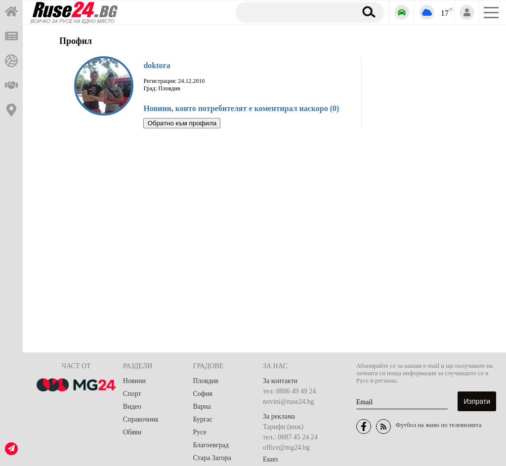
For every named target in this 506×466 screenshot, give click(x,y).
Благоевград (211, 445)
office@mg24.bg (286, 447)
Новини (134, 381)
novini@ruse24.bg (288, 401)
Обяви (132, 432)
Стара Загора (212, 458)
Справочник (141, 419)
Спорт (132, 393)
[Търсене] (292, 12)
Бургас (202, 419)
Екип (270, 459)
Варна (202, 406)
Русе (199, 432)
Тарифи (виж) (283, 426)
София (202, 393)
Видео (132, 406)
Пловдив (205, 381)
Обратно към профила (181, 123)
